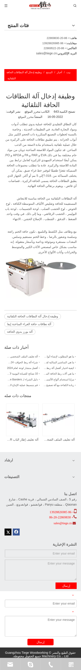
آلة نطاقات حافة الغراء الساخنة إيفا (29, 324)
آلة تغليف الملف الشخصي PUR (22, 356)
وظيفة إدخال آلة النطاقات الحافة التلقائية (32, 316)
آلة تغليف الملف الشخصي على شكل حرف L (59, 439)
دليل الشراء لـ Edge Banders (22, 379)
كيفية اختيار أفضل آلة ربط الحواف (58, 368)
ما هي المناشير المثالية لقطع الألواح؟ (58, 362)
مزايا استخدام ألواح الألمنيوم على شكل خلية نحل (58, 379)
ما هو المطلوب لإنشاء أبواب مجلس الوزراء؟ (58, 356)
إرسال (66, 585)
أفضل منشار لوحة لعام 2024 (22, 368)
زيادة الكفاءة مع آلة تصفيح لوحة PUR (58, 385)
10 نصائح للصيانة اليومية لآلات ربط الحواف (22, 373)
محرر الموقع (26, 116)
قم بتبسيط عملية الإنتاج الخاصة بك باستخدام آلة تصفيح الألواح (22, 385)
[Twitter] (8, 532)
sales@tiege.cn (46, 53)
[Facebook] (16, 532)
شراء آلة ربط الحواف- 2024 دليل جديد (22, 362)
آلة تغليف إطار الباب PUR (22, 439)
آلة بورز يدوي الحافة (20, 331)
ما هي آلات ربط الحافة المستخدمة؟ (58, 373)
